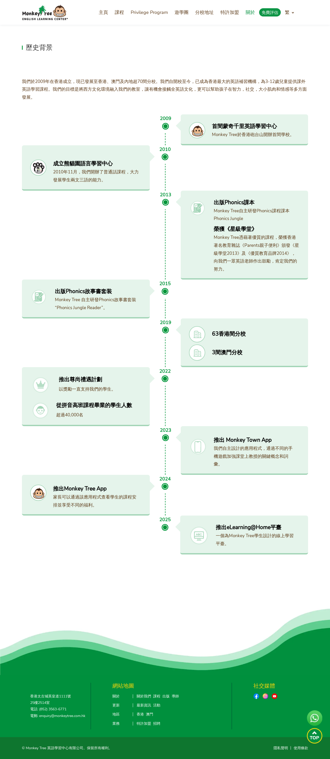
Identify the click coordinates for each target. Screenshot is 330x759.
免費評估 (270, 12)
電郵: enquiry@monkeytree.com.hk (57, 715)
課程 (119, 12)
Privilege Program (149, 12)
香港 (140, 714)
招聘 (156, 723)
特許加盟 (229, 12)
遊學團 (181, 12)
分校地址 (204, 12)
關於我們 (144, 696)
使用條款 (301, 748)
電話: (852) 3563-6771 (48, 709)
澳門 (149, 714)
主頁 (103, 12)
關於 (250, 12)
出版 (166, 696)
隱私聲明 (281, 748)
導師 (175, 696)
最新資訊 (144, 705)
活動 (156, 705)
